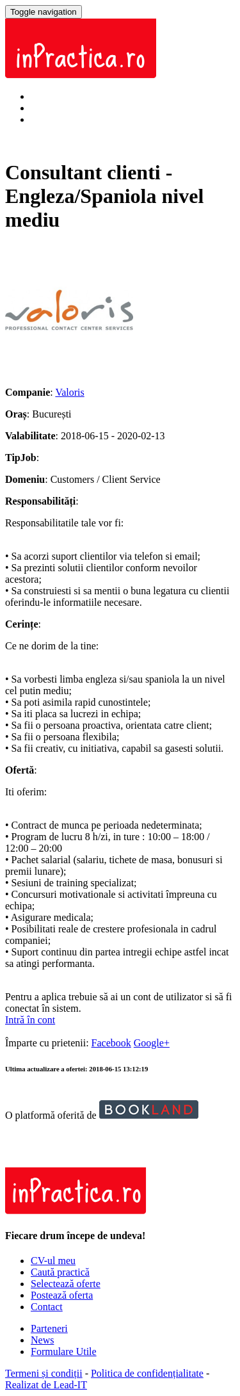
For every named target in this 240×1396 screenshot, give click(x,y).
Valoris (69, 392)
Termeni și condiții (44, 1373)
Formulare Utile (64, 1351)
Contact (47, 1306)
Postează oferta (62, 1295)
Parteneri (49, 1328)
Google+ (152, 1042)
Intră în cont (56, 96)
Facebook (111, 1042)
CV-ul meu (53, 1260)
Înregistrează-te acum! (76, 119)
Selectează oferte (65, 1283)
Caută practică (60, 1272)
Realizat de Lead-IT (46, 1384)
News (42, 1340)
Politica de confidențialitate (147, 1373)
